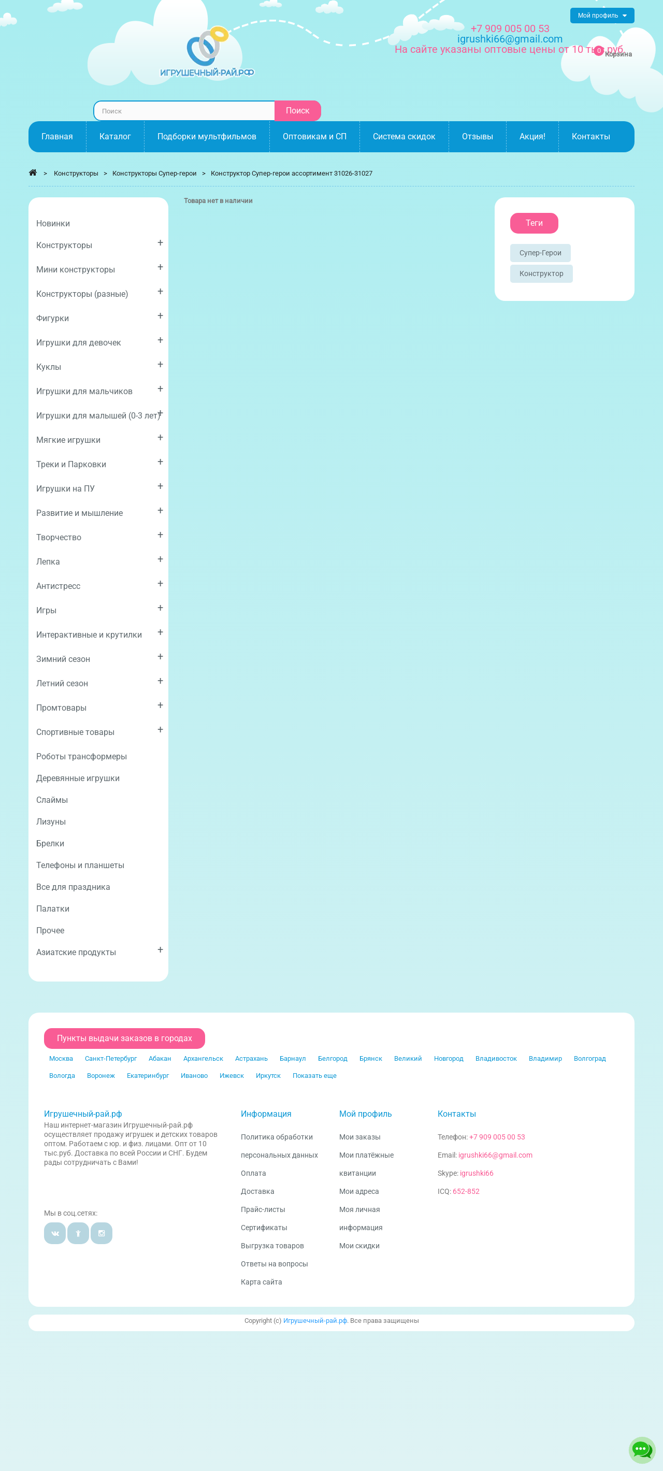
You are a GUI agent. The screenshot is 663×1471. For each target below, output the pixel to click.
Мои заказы (360, 1137)
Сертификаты (264, 1227)
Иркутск (268, 1075)
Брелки (50, 843)
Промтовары (99, 706)
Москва (61, 1058)
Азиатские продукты (99, 950)
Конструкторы (99, 243)
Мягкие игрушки (99, 438)
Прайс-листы (263, 1209)
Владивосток (496, 1058)
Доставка (258, 1191)
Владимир (545, 1058)
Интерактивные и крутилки (99, 633)
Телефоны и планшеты (80, 865)
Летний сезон (99, 681)
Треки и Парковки (99, 462)
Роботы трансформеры (81, 756)
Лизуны (51, 822)
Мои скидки (359, 1246)
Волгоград (590, 1058)
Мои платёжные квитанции (366, 1164)
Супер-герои (540, 253)
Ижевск (232, 1075)
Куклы (99, 365)
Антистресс (99, 584)
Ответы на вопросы (274, 1264)
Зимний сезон (99, 657)
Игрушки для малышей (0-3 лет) (99, 414)
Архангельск (203, 1058)
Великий (408, 1058)
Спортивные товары (99, 730)
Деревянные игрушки (78, 778)
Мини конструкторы (99, 268)
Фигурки (99, 316)
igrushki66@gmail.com (495, 1155)
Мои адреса (359, 1191)
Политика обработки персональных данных (279, 1146)
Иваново (194, 1075)
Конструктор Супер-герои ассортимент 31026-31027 (291, 173)
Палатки (52, 909)
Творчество (99, 535)
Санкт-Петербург (111, 1058)
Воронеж (101, 1075)
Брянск (370, 1058)
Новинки (53, 223)
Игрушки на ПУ (99, 487)
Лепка (99, 560)
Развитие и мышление (99, 511)
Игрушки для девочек (99, 341)
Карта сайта (261, 1282)
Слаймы (52, 800)
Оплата (253, 1173)
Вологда (62, 1075)
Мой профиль (365, 1114)
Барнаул (293, 1058)
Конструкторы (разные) (99, 292)
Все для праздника (73, 887)
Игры (99, 608)
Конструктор (542, 273)
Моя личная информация (361, 1218)
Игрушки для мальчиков (99, 389)
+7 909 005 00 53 (510, 28)
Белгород (333, 1058)
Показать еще (315, 1075)
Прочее (50, 930)
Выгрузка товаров (272, 1246)
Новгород (449, 1058)
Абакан (160, 1058)
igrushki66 (477, 1173)
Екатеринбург (148, 1075)
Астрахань (251, 1058)
